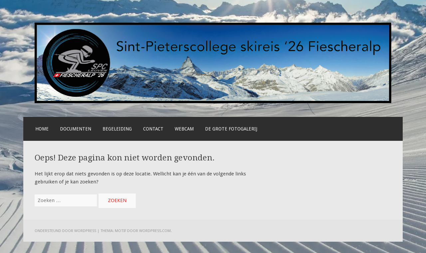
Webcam (184, 128)
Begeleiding (117, 128)
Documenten (75, 128)
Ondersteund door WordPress (65, 230)
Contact (153, 128)
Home (42, 128)
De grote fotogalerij (231, 128)
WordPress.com (155, 230)
